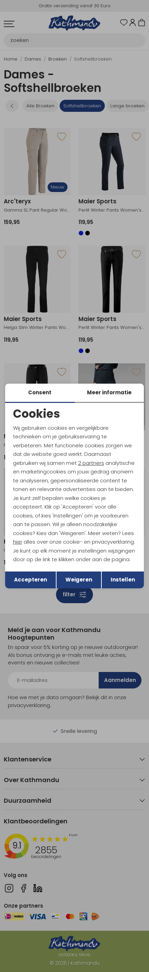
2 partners (91, 463)
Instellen (123, 579)
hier (17, 541)
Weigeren (78, 579)
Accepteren (30, 579)
